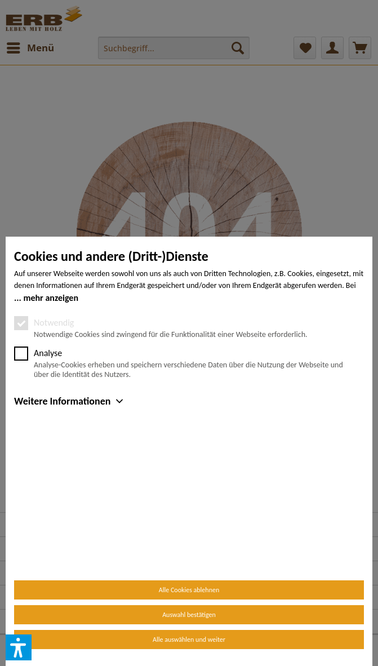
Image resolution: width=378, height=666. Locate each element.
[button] (19, 647)
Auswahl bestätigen (189, 615)
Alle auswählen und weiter (189, 639)
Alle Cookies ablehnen (189, 590)
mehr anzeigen (50, 428)
